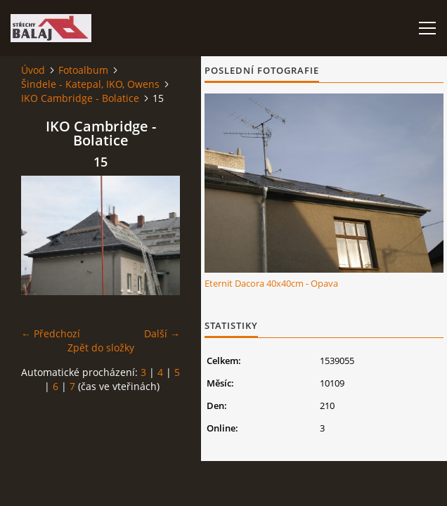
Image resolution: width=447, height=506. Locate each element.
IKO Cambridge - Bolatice (80, 98)
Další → (162, 333)
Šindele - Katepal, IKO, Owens (90, 84)
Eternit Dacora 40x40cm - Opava (271, 283)
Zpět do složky (100, 347)
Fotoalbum (83, 70)
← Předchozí (50, 333)
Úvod (33, 70)
